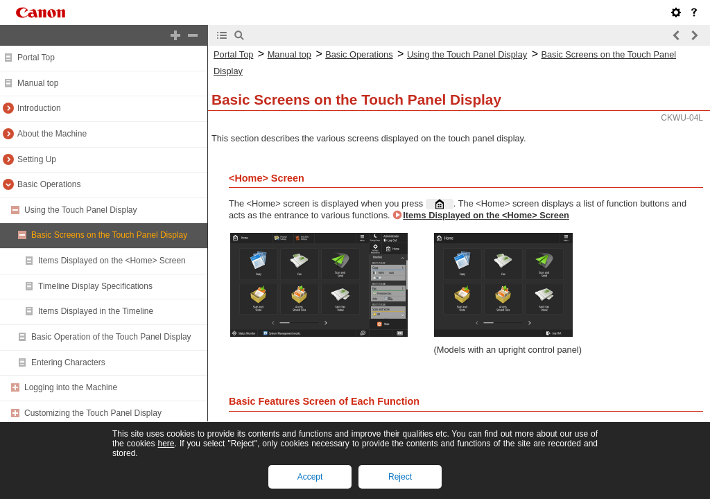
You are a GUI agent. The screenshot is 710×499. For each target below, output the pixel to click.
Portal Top (36, 57)
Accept (310, 477)
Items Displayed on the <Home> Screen (112, 260)
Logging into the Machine (70, 387)
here (165, 443)
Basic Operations (48, 184)
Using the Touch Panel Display (80, 210)
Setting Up (36, 159)
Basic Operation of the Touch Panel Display (111, 337)
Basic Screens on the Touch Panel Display (109, 235)
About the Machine (52, 134)
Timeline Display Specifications (95, 286)
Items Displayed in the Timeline (95, 311)
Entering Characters (68, 362)
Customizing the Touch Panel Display (93, 413)
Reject (400, 477)
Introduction (39, 108)
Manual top (37, 83)
